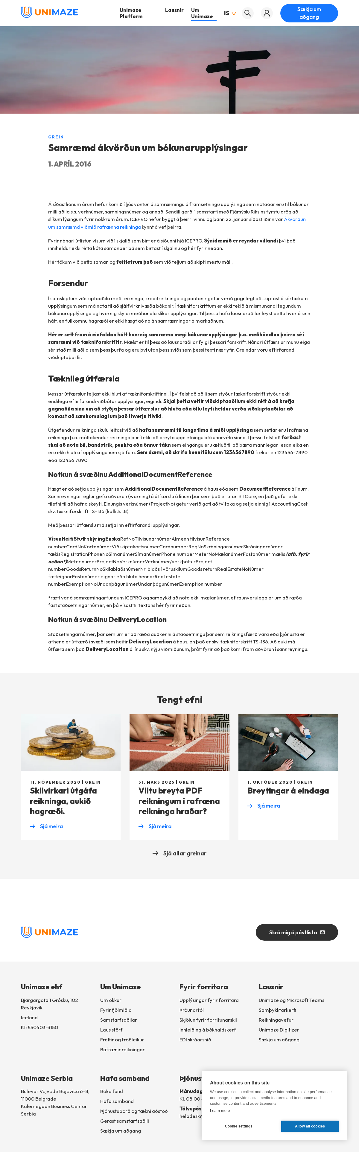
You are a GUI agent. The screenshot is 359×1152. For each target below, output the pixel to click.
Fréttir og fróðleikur (122, 1039)
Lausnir (174, 10)
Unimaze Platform (131, 13)
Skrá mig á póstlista (297, 932)
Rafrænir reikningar (122, 1049)
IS (229, 13)
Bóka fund (111, 1091)
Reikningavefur (276, 1020)
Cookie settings (238, 1126)
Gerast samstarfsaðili (124, 1121)
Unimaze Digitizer (279, 1029)
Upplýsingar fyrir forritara (209, 1000)
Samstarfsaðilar (118, 1020)
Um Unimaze (202, 13)
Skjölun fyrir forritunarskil (208, 1020)
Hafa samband (117, 1101)
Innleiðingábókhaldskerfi (208, 1029)
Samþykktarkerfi (277, 1010)
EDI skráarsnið (195, 1039)
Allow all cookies (310, 1126)
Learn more (220, 1110)
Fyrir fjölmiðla (116, 1010)
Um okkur (110, 1000)
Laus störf (111, 1029)
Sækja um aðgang (309, 13)
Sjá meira (46, 827)
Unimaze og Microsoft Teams (291, 1000)
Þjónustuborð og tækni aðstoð (134, 1111)
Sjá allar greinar (179, 853)
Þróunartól (192, 1010)
